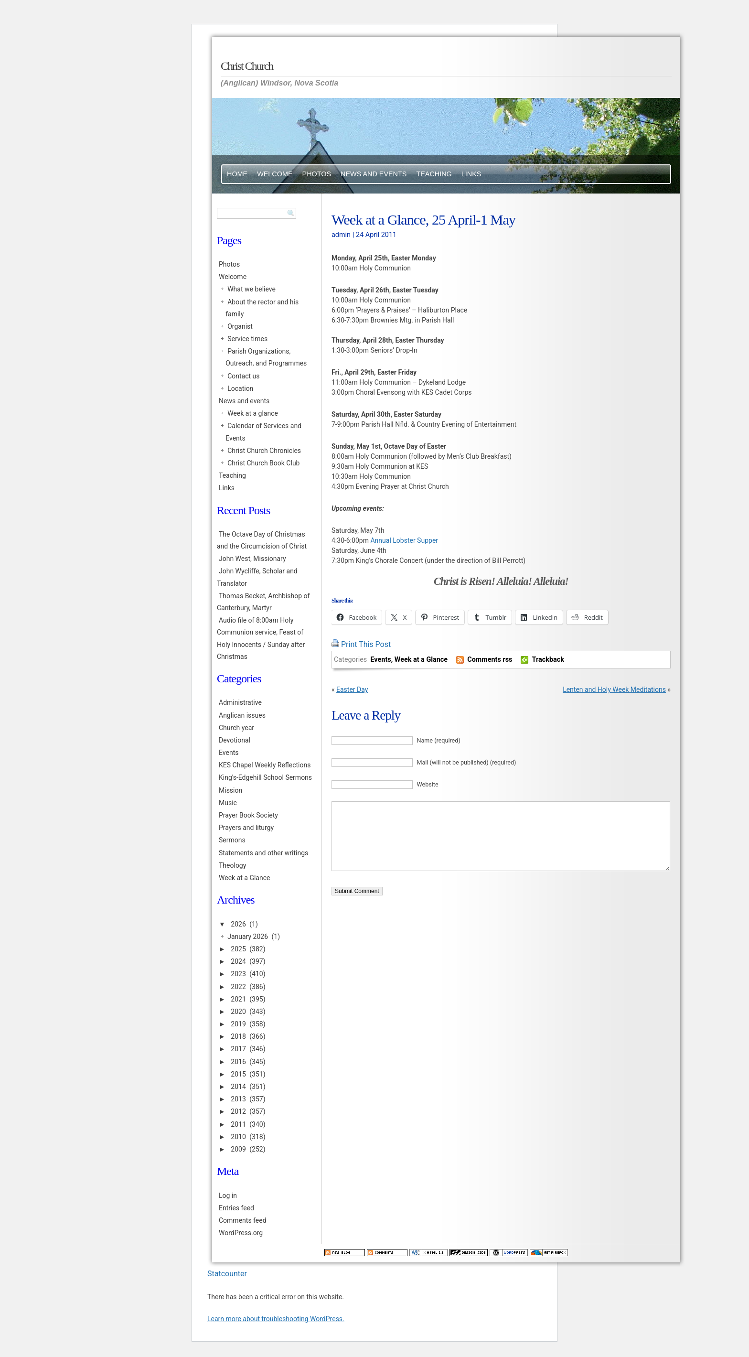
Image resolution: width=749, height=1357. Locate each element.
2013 (238, 1099)
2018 (238, 1036)
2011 (238, 1124)
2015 (238, 1074)
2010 (238, 1137)
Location (240, 388)
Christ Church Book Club (263, 463)
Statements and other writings (263, 853)
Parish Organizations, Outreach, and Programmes (266, 357)
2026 (238, 924)
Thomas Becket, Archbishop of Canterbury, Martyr (263, 602)
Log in (228, 1195)
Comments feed (243, 1220)
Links (471, 174)
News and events (374, 174)
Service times (247, 339)
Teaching (433, 174)
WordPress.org (241, 1233)
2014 (238, 1086)
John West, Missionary (252, 558)
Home (237, 174)
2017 (238, 1049)
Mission (230, 790)
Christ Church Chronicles (264, 450)
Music (228, 803)
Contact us (243, 376)
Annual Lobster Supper (404, 540)
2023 (238, 974)
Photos (317, 174)
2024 (238, 961)
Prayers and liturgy (246, 827)
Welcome (274, 174)
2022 (238, 987)
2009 (238, 1149)
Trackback (548, 660)
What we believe (251, 289)
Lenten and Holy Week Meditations (614, 689)
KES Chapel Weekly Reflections (264, 765)
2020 (238, 1011)
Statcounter (227, 1273)
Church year (236, 728)
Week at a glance (252, 413)
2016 (238, 1062)
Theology (232, 865)
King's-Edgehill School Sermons (265, 777)
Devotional (234, 740)
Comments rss (489, 660)
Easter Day (352, 689)
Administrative (240, 702)
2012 (238, 1111)
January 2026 (247, 936)
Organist (240, 326)
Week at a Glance (421, 660)
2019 (238, 1024)
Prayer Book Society (248, 815)
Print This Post (366, 644)
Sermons (232, 840)
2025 (238, 949)
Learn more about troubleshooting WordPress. (275, 1319)
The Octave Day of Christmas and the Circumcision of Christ (262, 540)
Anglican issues (242, 715)
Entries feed (236, 1208)
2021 (238, 999)
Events (380, 660)
